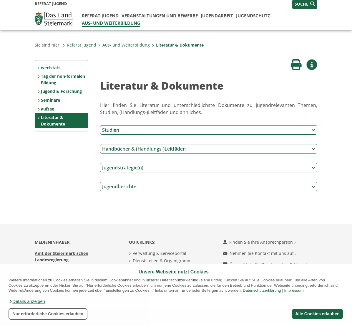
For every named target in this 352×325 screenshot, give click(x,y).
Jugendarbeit (217, 16)
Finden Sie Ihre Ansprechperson (259, 242)
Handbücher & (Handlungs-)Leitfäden (209, 149)
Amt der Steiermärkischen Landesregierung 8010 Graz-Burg (61, 259)
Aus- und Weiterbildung (111, 23)
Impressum (294, 290)
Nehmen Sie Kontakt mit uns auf (260, 253)
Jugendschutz (253, 16)
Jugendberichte (209, 186)
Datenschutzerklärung (262, 290)
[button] (27, 301)
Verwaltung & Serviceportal (159, 253)
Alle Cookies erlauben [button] (317, 313)
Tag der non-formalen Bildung (63, 79)
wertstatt (50, 67)
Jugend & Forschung (61, 91)
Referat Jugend (100, 16)
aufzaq (47, 109)
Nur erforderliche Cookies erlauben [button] (47, 313)
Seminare (50, 100)
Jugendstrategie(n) (209, 167)
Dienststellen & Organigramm (162, 260)
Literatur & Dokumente (178, 45)
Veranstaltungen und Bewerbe (160, 16)
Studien (209, 130)
